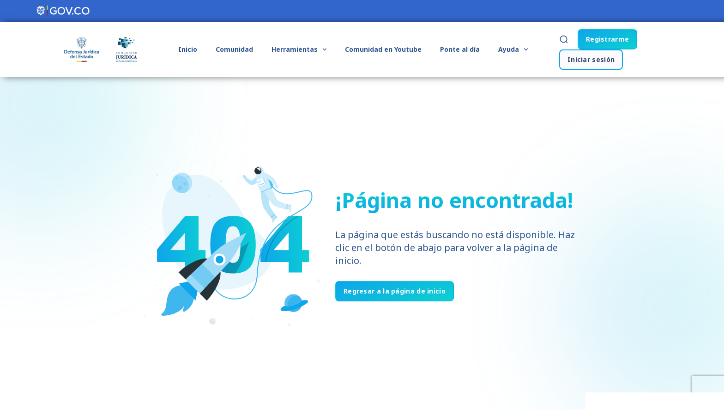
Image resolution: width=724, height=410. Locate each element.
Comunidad (234, 49)
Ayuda (513, 49)
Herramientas (299, 49)
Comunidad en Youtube (383, 49)
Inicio (187, 49)
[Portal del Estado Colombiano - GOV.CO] (63, 11)
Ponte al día (460, 49)
